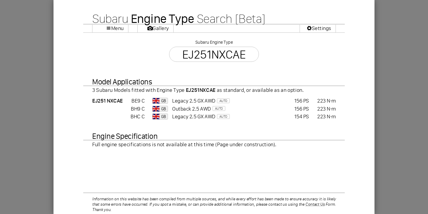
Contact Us (315, 204)
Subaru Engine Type (214, 42)
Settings (321, 28)
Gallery (160, 28)
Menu (117, 28)
